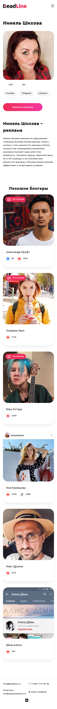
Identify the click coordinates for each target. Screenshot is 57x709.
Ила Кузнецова (16, 487)
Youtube (10, 93)
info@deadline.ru (12, 684)
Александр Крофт (18, 252)
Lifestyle (42, 93)
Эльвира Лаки (15, 330)
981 (23, 85)
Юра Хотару (14, 409)
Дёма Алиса (14, 645)
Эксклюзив (18, 199)
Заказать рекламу (22, 107)
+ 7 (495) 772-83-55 (39, 684)
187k (11, 85)
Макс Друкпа (14, 566)
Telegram (26, 93)
